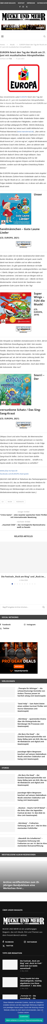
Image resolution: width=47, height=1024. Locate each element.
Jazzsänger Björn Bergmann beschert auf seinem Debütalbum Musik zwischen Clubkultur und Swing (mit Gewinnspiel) (32, 755)
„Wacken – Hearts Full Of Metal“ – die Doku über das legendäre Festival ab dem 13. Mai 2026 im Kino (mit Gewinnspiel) (32, 811)
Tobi (10, 59)
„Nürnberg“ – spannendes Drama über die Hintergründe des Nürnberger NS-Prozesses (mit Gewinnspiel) (32, 722)
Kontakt (21, 3)
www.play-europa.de (8, 470)
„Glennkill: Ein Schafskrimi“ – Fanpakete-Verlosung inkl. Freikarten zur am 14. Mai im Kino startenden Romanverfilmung (32, 842)
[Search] (44, 36)
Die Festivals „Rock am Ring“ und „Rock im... (23, 576)
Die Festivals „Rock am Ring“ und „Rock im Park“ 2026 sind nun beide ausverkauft (31, 964)
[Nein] (42, 1011)
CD (3, 502)
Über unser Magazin (8, 3)
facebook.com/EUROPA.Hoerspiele (14, 474)
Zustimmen (24, 1016)
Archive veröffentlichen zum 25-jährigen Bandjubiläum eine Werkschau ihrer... (21, 885)
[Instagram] (23, 7)
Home (2, 44)
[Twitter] (27, 7)
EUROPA (23, 97)
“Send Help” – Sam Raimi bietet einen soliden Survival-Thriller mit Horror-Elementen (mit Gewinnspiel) (32, 707)
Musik (12, 44)
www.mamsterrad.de (25, 132)
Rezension (20, 502)
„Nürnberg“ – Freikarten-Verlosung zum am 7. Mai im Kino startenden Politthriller (32, 825)
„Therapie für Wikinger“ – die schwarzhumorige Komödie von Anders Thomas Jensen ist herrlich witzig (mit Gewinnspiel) (32, 692)
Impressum (31, 3)
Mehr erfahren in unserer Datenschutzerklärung (24, 1020)
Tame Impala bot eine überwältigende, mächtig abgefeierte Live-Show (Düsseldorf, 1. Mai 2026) (31, 982)
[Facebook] (19, 7)
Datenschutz (42, 3)
